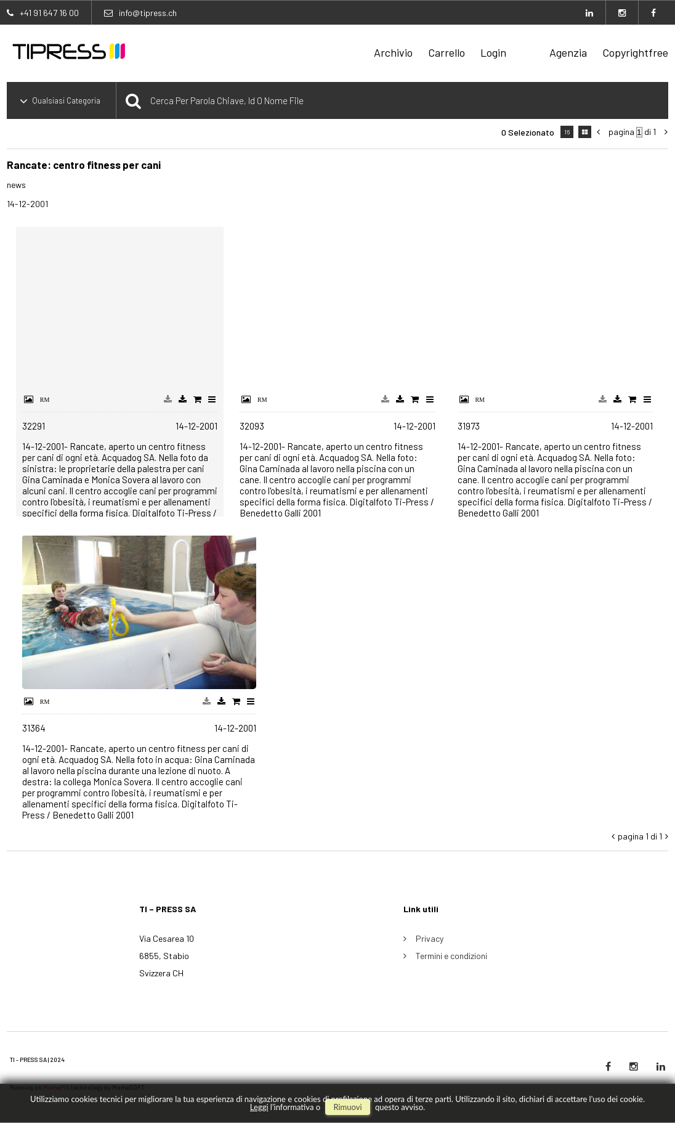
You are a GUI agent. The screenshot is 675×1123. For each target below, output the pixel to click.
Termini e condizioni (451, 955)
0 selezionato (527, 132)
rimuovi (347, 1107)
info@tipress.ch (148, 12)
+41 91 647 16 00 (49, 12)
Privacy (429, 938)
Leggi (259, 1107)
